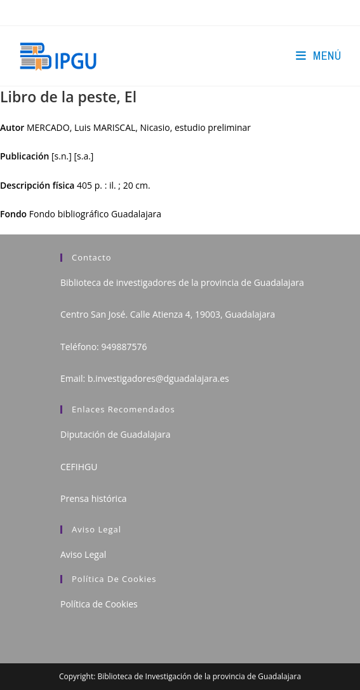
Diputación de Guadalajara (115, 434)
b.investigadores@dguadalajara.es (158, 378)
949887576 (124, 347)
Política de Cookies (99, 604)
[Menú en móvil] (318, 56)
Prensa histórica (93, 498)
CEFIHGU (78, 467)
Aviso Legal (83, 554)
